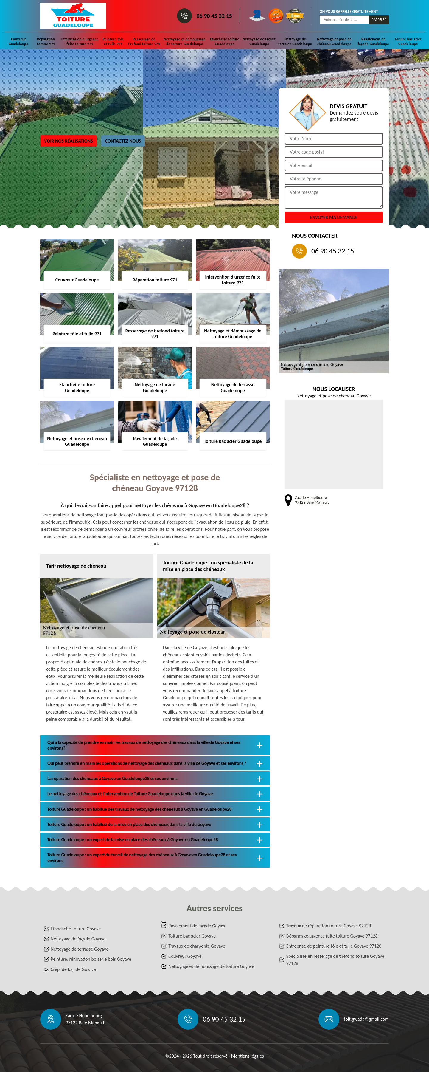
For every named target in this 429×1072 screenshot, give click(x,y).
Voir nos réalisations (68, 141)
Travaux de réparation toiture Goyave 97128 (328, 926)
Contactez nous (123, 141)
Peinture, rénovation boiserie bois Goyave (91, 959)
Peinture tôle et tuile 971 (113, 41)
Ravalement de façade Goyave (197, 926)
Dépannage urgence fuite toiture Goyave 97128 (332, 936)
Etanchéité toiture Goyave (76, 929)
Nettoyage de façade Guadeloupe (259, 41)
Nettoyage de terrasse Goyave (79, 949)
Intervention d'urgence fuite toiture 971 (80, 41)
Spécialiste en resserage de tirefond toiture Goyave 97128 (335, 959)
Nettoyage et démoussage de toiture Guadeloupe (185, 41)
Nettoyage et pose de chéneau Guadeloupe (334, 41)
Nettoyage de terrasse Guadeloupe (295, 41)
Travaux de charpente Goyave (196, 946)
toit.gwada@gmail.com (366, 1019)
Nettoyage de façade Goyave (78, 939)
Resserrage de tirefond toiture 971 (144, 41)
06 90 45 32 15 (214, 15)
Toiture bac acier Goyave (192, 936)
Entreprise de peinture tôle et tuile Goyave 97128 (334, 946)
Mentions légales (247, 1056)
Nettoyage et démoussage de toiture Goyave (211, 966)
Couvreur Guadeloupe (18, 41)
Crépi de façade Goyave (73, 969)
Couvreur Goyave (184, 956)
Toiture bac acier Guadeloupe (408, 41)
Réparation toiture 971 (46, 41)
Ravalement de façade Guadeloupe (373, 41)
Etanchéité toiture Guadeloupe (225, 41)
